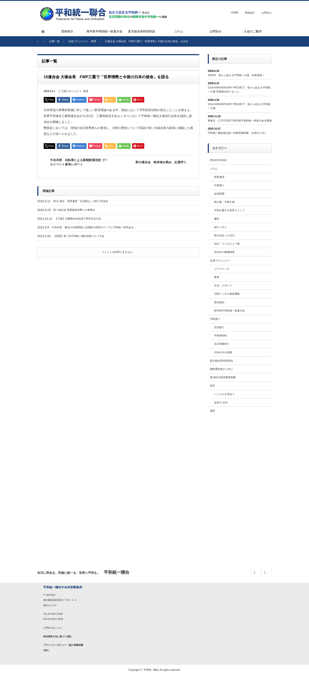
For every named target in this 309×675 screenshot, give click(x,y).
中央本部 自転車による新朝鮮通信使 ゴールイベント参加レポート (79, 162)
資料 (212, 410)
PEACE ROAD (218, 160)
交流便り (219, 327)
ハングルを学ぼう (224, 394)
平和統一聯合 (151, 669)
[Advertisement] (240, 485)
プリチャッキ (222, 268)
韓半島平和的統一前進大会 (229, 310)
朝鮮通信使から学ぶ (221, 369)
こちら (58, 627)
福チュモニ (220, 227)
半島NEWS (220, 335)
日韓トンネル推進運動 (227, 293)
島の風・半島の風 (224, 201)
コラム (214, 168)
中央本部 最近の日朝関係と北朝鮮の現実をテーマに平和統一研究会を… (94, 227)
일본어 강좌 (221, 402)
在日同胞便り (222, 343)
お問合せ (266, 12)
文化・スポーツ (223, 285)
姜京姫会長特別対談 (221, 360)
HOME (234, 12)
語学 (212, 385)
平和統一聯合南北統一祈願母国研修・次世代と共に (237, 132)
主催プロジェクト (71, 91)
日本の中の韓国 (223, 352)
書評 (216, 218)
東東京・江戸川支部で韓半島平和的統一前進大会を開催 (240, 120)
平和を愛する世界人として (229, 210)
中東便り (219, 185)
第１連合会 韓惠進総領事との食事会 (74, 209)
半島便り (215, 318)
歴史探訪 (219, 302)
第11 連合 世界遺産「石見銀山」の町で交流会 (80, 201)
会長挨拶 (219, 193)
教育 (85, 91)
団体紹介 (250, 12)
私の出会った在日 (224, 235)
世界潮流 (219, 177)
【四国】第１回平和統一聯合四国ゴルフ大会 (78, 236)
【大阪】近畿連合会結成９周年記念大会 (78, 218)
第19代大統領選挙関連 (223, 377)
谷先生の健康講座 (224, 252)
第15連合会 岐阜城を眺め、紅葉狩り (160, 162)
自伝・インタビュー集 (227, 243)
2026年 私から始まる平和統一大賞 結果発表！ (236, 75)
